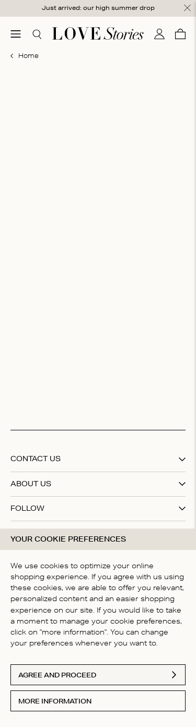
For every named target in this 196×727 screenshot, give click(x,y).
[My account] (159, 34)
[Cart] (180, 34)
